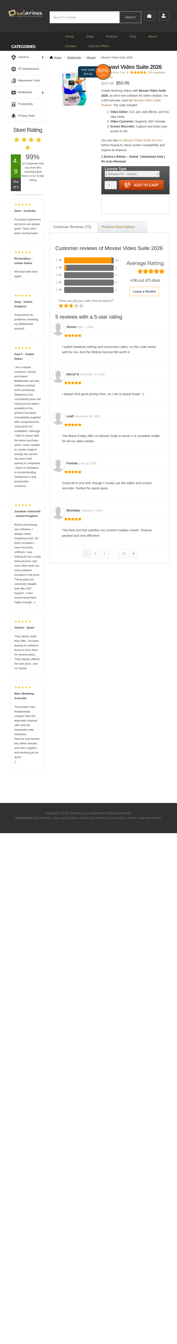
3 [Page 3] (104, 553)
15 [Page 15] (124, 553)
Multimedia (74, 57)
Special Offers (99, 46)
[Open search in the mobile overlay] (95, 17)
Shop (90, 36)
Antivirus (27, 57)
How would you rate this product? (85, 301)
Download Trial (114, 72)
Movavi (91, 57)
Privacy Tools (23, 116)
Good (76, 306)
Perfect (81, 306)
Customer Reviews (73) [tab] (72, 227)
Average (71, 306)
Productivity (22, 104)
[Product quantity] (111, 185)
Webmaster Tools (25, 80)
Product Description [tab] (118, 227)
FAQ (132, 36)
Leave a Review (144, 291)
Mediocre (66, 306)
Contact (70, 46)
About (152, 36)
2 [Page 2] (95, 553)
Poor (61, 306)
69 (117, 260)
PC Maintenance (25, 69)
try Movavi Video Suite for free (140, 140)
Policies (111, 36)
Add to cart (141, 185)
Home (69, 36)
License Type (115, 169)
